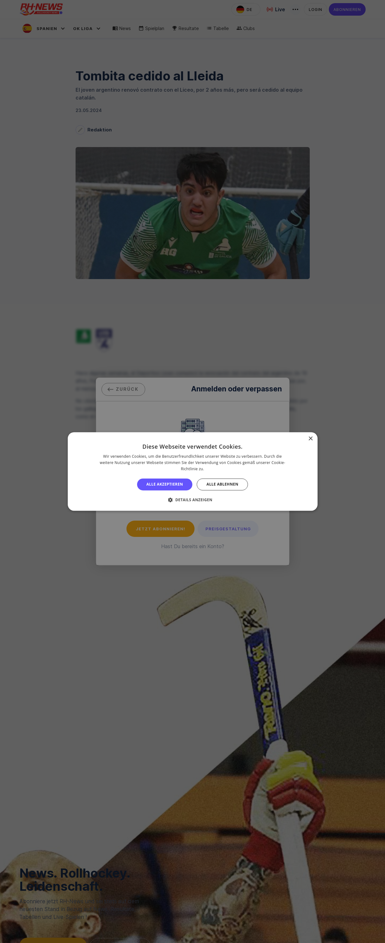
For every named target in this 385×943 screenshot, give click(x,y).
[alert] (192, 471)
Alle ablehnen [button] (222, 484)
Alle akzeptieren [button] (164, 484)
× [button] (310, 438)
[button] (192, 500)
